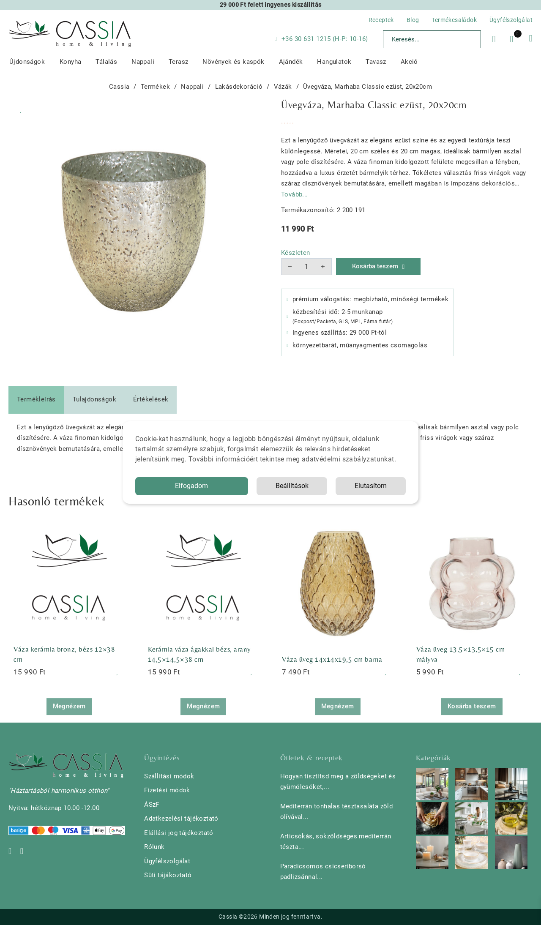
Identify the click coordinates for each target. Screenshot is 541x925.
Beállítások (292, 486)
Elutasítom (371, 486)
